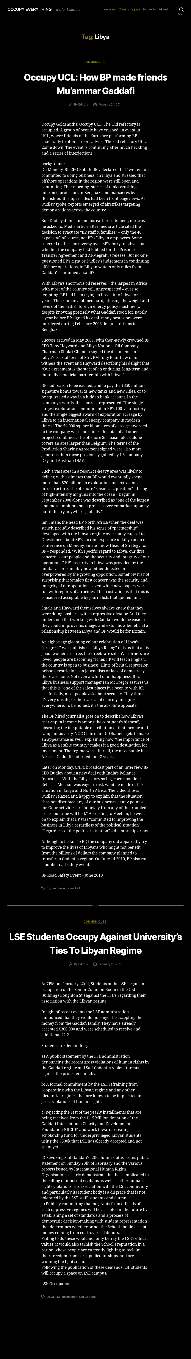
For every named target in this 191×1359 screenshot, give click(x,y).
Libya (70, 889)
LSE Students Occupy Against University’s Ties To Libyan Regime (95, 950)
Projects (149, 9)
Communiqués (129, 9)
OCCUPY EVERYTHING (31, 9)
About (163, 9)
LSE (58, 1312)
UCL (78, 889)
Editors (82, 105)
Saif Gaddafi (87, 1312)
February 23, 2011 (110, 979)
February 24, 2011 (110, 105)
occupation (70, 1312)
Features (109, 9)
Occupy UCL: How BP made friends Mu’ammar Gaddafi (95, 84)
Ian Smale (58, 889)
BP (48, 889)
